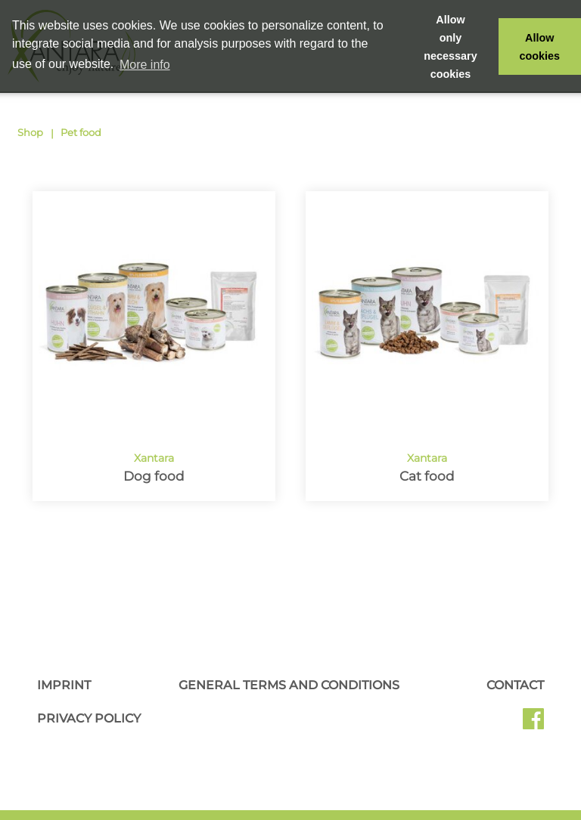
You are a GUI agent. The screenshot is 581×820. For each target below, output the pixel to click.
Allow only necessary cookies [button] (450, 47)
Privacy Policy (89, 718)
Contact (515, 685)
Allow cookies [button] (540, 47)
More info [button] (145, 64)
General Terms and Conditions (289, 685)
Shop (30, 132)
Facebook (533, 724)
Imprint (64, 685)
